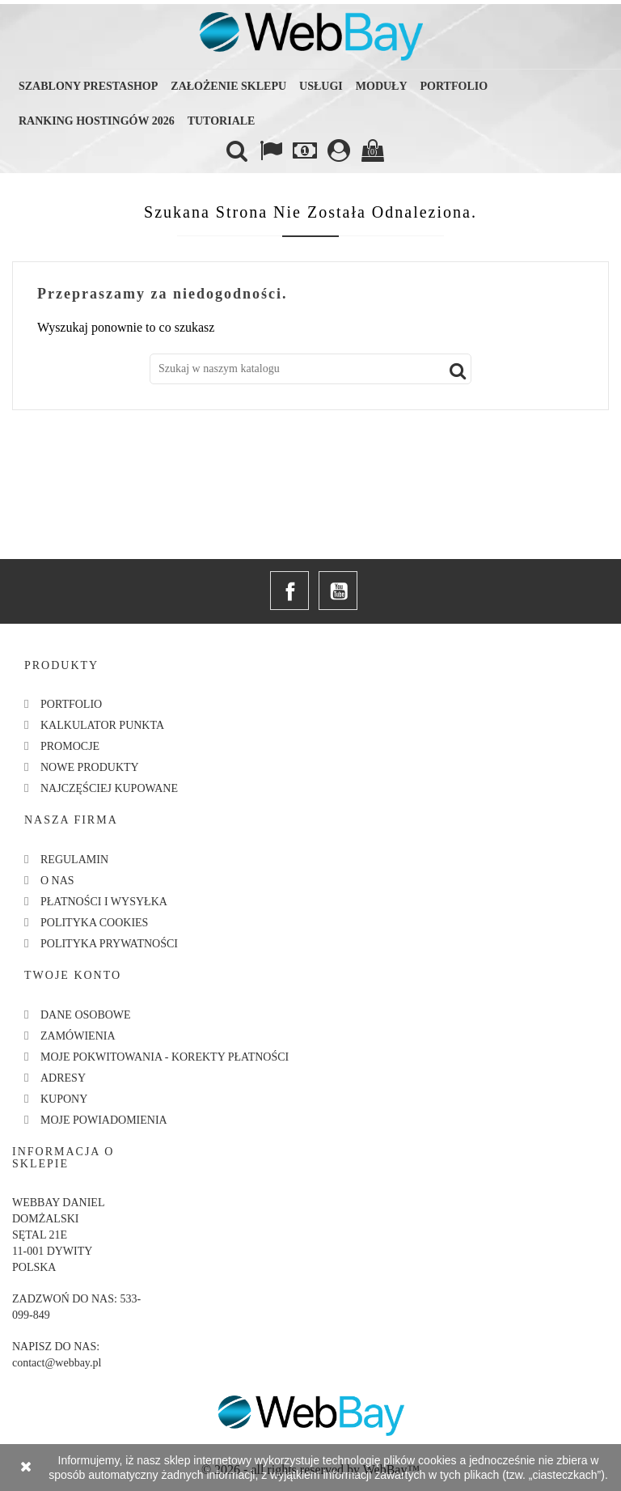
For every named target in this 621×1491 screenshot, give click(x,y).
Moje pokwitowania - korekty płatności (164, 1057)
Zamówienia (78, 1036)
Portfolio (454, 86)
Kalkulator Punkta (102, 725)
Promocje (69, 746)
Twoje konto (72, 975)
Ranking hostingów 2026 (97, 121)
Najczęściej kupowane (109, 788)
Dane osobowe (85, 1015)
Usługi (321, 86)
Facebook (289, 590)
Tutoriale (222, 121)
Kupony (63, 1099)
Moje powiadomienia (103, 1120)
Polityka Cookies (94, 923)
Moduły (382, 86)
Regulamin (74, 860)
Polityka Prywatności (109, 944)
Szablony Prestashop (88, 86)
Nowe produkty (89, 767)
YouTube (338, 590)
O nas (57, 881)
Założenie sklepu (228, 86)
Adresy (63, 1078)
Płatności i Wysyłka (103, 902)
